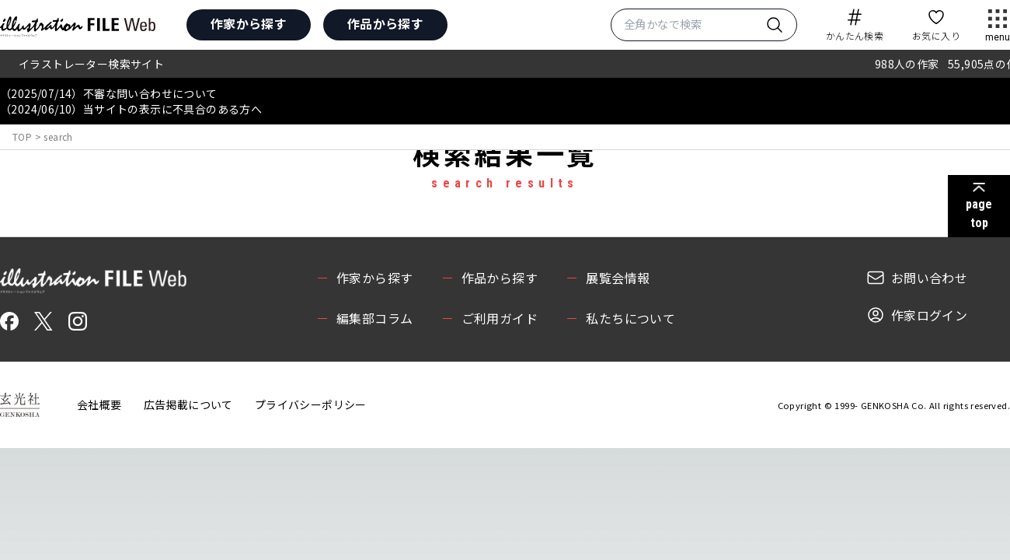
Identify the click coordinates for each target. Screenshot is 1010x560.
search (58, 136)
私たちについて (630, 318)
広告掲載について (188, 404)
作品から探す (385, 23)
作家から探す (249, 23)
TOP (22, 136)
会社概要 (99, 404)
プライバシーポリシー (311, 404)
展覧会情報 (618, 277)
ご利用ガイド (499, 318)
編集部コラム (374, 318)
